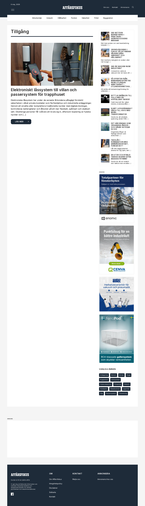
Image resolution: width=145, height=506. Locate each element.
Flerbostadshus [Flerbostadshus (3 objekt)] (105, 384)
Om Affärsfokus (55, 479)
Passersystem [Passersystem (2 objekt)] (111, 393)
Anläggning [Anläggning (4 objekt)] (104, 375)
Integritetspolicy (55, 484)
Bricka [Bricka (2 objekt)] (121, 375)
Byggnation (108, 18)
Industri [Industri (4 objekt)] (126, 384)
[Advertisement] (72, 439)
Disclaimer (53, 488)
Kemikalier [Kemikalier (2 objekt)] (103, 389)
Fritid (96, 18)
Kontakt (115, 7)
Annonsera (125, 7)
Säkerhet (85, 18)
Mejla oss (76, 479)
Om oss (106, 7)
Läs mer (19, 121)
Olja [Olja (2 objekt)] (101, 393)
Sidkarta (52, 492)
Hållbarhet (62, 18)
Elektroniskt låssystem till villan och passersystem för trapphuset (44, 92)
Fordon (74, 18)
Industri (50, 18)
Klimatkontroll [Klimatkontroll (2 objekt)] (115, 389)
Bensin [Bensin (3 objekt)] (113, 375)
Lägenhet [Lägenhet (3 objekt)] (126, 389)
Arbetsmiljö (37, 18)
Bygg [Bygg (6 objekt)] (128, 375)
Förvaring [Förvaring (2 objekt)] (117, 384)
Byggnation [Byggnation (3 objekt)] (104, 379)
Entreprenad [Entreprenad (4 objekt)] (115, 379)
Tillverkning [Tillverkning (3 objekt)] (123, 393)
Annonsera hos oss (104, 479)
